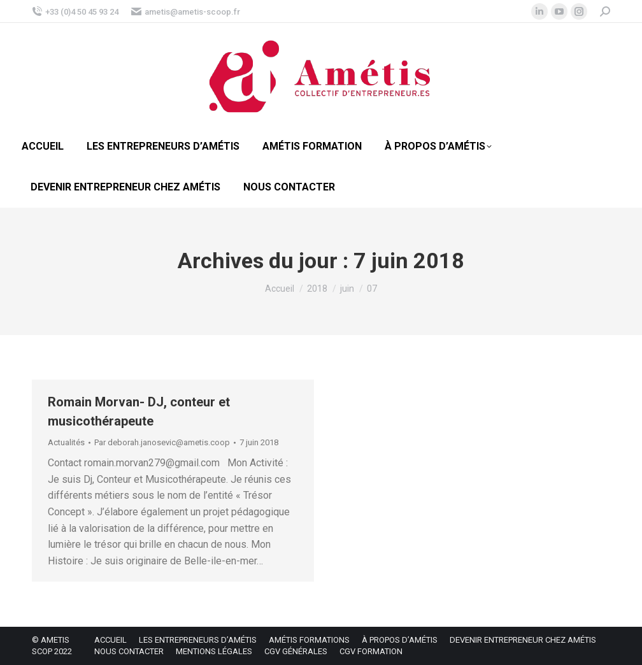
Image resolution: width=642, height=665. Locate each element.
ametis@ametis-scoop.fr (185, 12)
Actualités (66, 442)
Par (162, 442)
